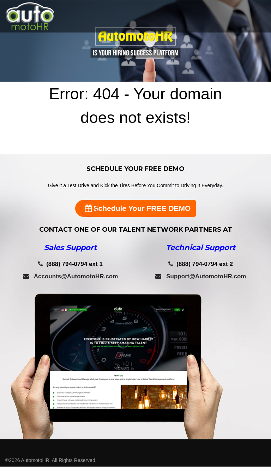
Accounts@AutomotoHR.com (70, 276)
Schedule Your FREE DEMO (135, 208)
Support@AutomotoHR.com (200, 276)
